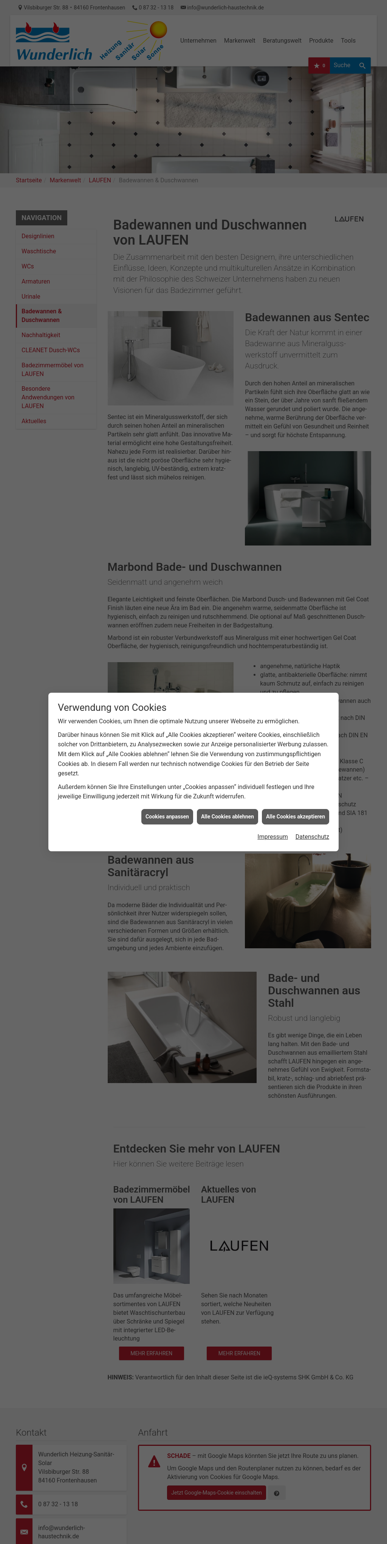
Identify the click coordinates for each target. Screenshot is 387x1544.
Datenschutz (312, 774)
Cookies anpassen (167, 754)
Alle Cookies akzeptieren (295, 754)
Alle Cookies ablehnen (227, 754)
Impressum (272, 774)
